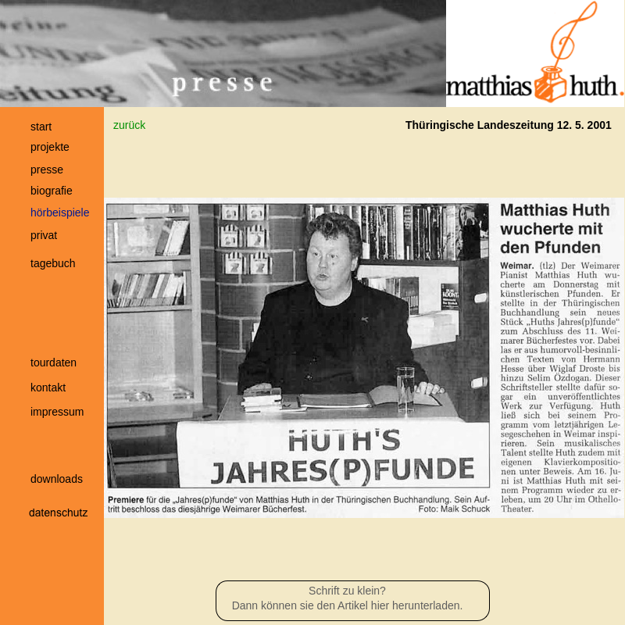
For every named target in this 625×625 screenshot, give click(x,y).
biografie (51, 190)
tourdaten (53, 362)
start (41, 126)
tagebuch (53, 263)
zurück (129, 125)
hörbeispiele (60, 212)
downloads (56, 479)
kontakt (48, 387)
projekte (50, 147)
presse (46, 169)
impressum (57, 411)
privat (43, 235)
